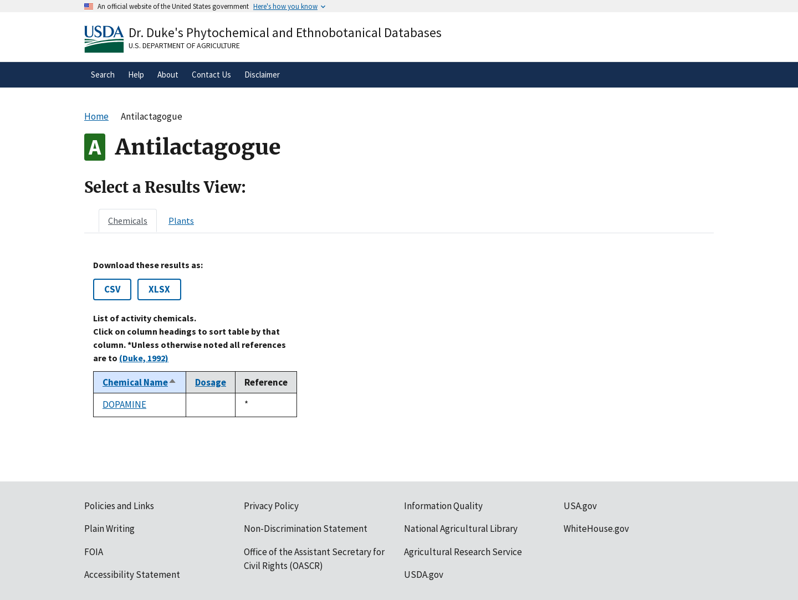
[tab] (128, 220)
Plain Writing (109, 528)
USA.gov (580, 506)
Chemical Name (140, 382)
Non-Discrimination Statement (305, 528)
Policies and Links (119, 506)
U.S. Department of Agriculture (184, 45)
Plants (181, 220)
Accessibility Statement (132, 574)
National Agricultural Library (461, 528)
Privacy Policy (271, 506)
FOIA (93, 552)
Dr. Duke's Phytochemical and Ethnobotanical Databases (285, 32)
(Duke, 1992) (143, 357)
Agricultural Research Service (463, 552)
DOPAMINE (124, 404)
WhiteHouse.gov (596, 528)
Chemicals (127, 220)
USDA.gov (423, 574)
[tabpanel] (399, 338)
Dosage (210, 382)
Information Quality (443, 506)
